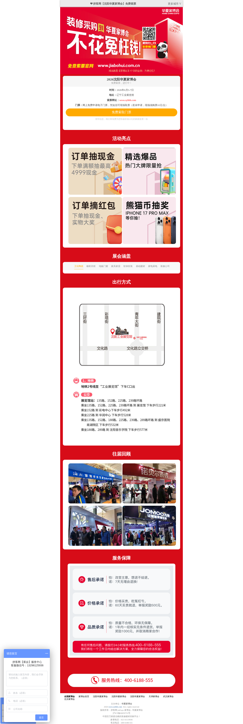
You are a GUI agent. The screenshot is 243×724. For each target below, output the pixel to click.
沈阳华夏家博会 (100, 696)
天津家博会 (154, 696)
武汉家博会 (168, 696)
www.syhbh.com (115, 707)
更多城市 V (174, 3)
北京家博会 (69, 699)
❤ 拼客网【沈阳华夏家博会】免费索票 (113, 3)
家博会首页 (84, 696)
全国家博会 (69, 696)
